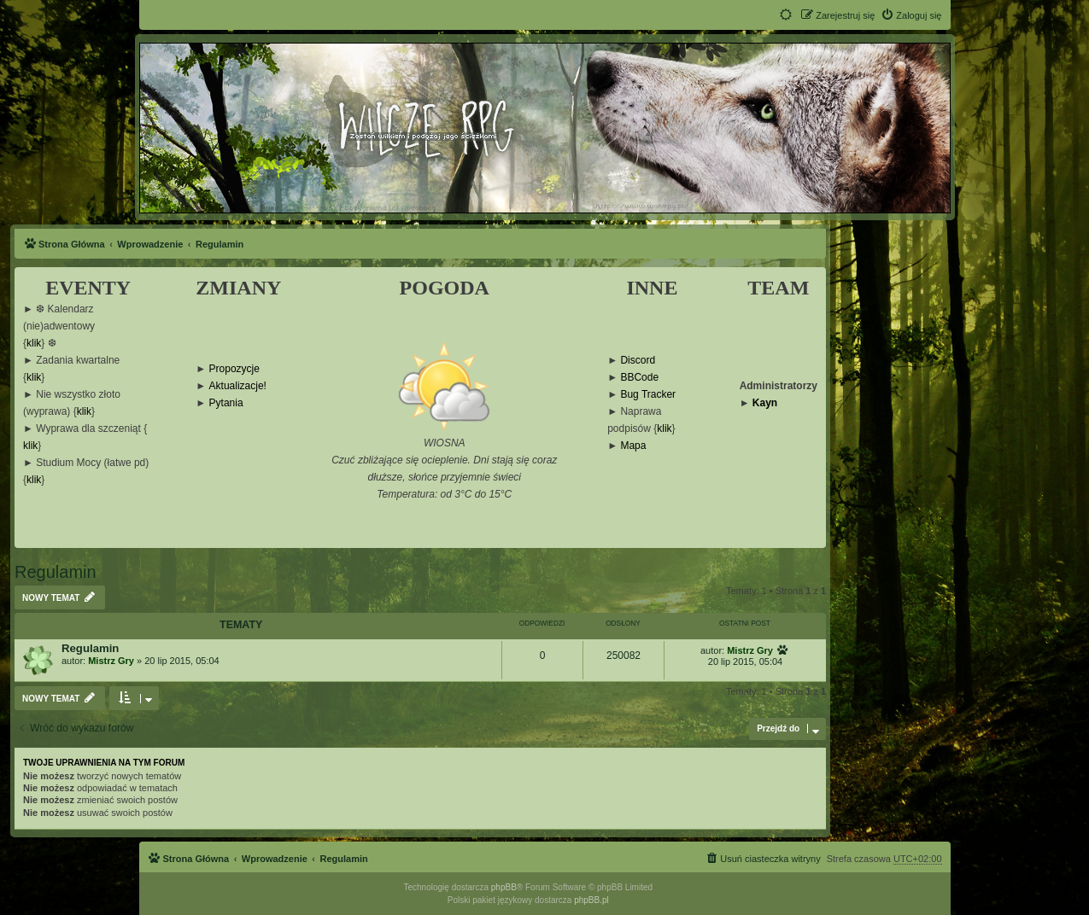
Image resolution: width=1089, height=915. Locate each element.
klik (33, 343)
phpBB (504, 887)
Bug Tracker (648, 394)
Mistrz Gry (111, 661)
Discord (637, 360)
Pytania (226, 403)
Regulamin (56, 571)
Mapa (633, 446)
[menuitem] (911, 15)
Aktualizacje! (237, 386)
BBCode (639, 377)
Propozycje (234, 369)
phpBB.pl (591, 900)
